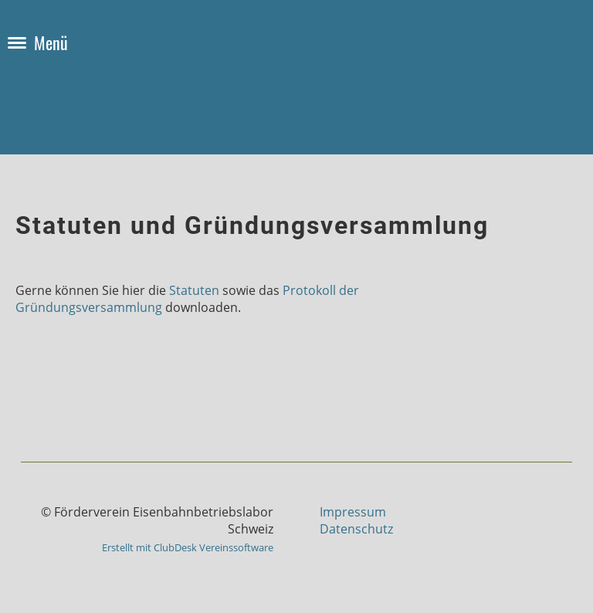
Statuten (194, 290)
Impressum (353, 511)
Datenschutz (356, 528)
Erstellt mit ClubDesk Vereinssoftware (187, 547)
